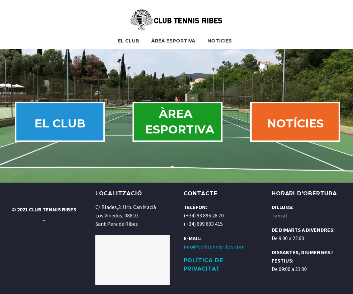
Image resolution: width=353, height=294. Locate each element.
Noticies (219, 41)
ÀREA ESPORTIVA (182, 126)
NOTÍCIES (294, 127)
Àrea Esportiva (173, 41)
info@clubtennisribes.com (214, 255)
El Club (128, 41)
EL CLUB (58, 127)
